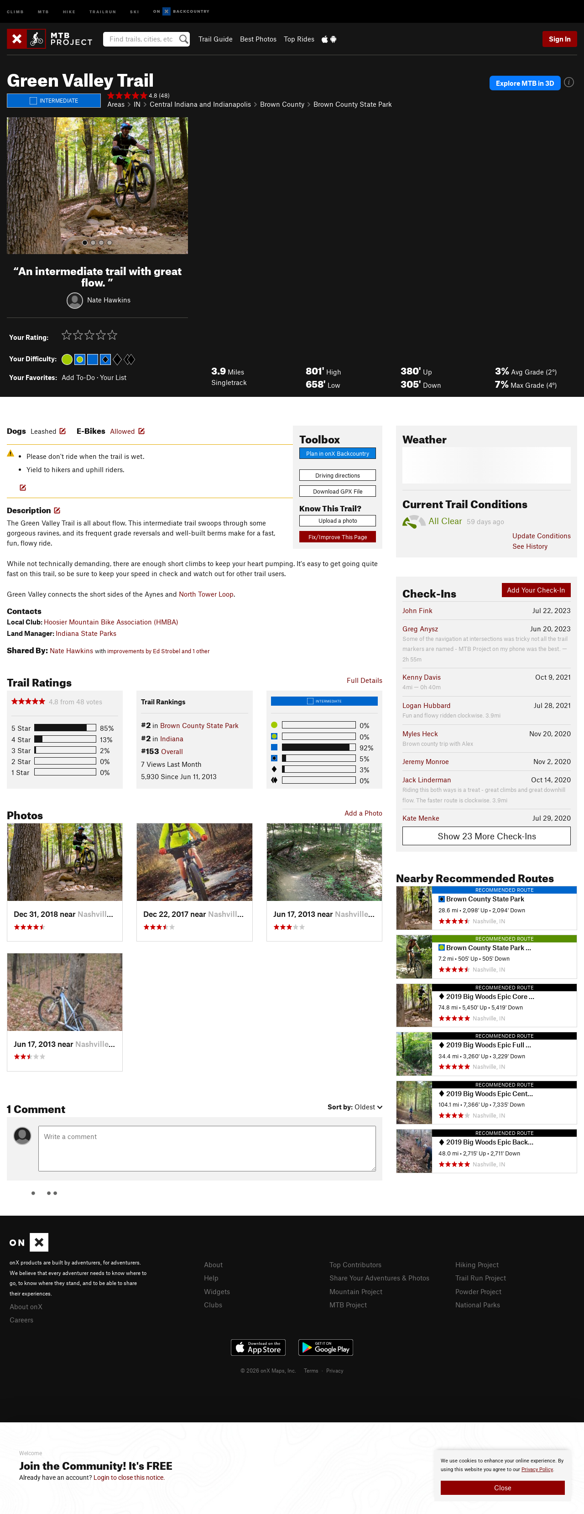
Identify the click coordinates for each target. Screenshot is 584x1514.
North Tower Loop (206, 594)
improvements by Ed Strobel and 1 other (158, 651)
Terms (311, 1370)
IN (137, 104)
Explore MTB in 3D (525, 83)
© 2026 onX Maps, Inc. (268, 1370)
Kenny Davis (421, 677)
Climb (15, 11)
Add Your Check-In (536, 590)
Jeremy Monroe (425, 761)
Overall (172, 751)
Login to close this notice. (129, 1477)
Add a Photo (363, 813)
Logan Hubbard (426, 705)
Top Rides (299, 39)
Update (541, 535)
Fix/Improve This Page (337, 537)
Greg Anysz (420, 628)
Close (502, 1487)
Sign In (560, 39)
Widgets (217, 1291)
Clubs (213, 1305)
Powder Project (478, 1291)
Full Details (364, 680)
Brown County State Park (352, 104)
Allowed (122, 431)
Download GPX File (338, 491)
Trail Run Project (480, 1278)
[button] (16, 185)
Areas (116, 104)
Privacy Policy (537, 1469)
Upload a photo (337, 520)
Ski (135, 11)
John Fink (417, 610)
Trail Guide (215, 39)
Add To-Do (78, 377)
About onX (26, 1306)
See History (530, 546)
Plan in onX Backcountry (337, 453)
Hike (69, 11)
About (213, 1264)
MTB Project (348, 1305)
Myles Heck (420, 733)
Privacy (335, 1370)
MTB (43, 11)
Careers (21, 1320)
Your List (113, 377)
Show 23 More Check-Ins (487, 836)
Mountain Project (355, 1291)
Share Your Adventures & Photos (379, 1278)
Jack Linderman (426, 779)
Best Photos (258, 39)
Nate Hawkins (108, 299)
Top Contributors (355, 1264)
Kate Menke (420, 818)
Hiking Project (477, 1264)
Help (211, 1278)
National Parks (477, 1305)
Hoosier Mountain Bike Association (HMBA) (111, 622)
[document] (503, 1476)
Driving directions (337, 475)
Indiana (171, 738)
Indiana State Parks (86, 633)
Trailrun (102, 11)
